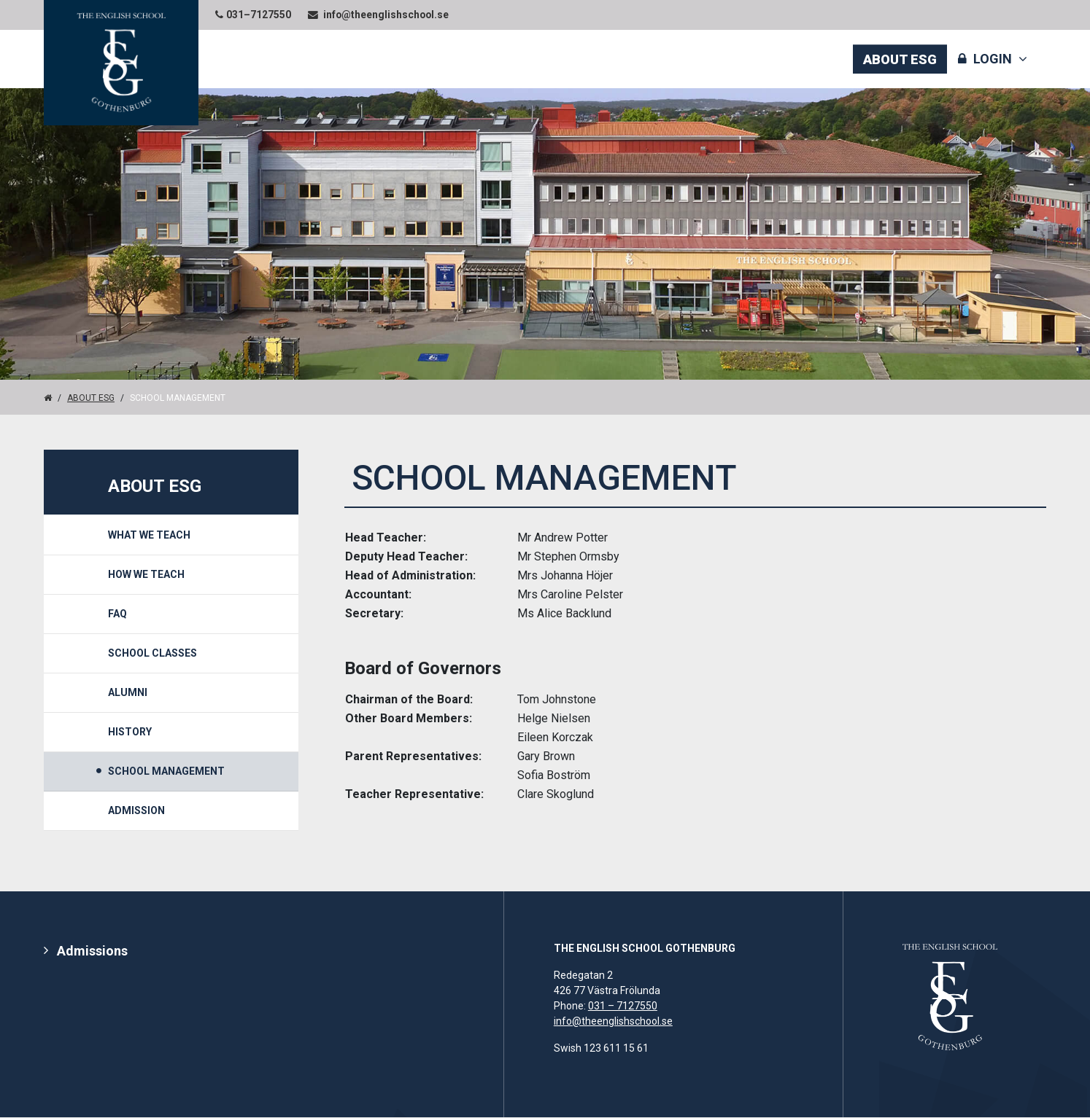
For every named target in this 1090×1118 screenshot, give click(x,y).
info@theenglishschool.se (613, 1022)
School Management (166, 771)
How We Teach (146, 574)
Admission (136, 810)
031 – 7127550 (622, 1006)
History (130, 732)
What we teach (149, 535)
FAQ (117, 613)
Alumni (127, 692)
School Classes (152, 653)
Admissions (92, 951)
